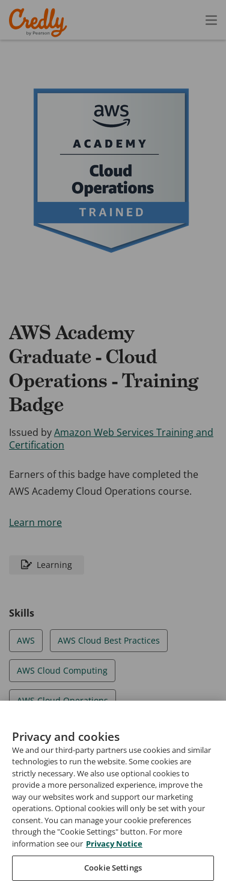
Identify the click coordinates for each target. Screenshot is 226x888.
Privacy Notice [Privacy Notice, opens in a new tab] (114, 864)
